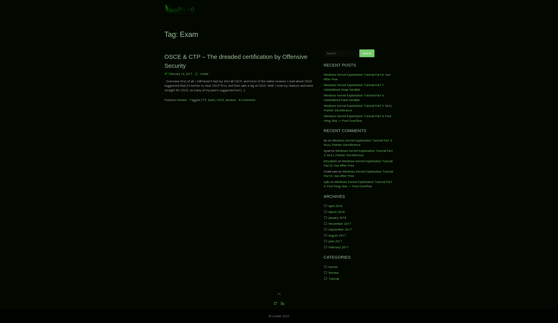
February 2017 (338, 247)
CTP (203, 100)
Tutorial (333, 279)
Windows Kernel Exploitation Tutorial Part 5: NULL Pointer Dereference (358, 108)
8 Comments (247, 100)
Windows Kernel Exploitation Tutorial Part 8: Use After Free (357, 77)
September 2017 (340, 229)
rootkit (204, 74)
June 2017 (335, 241)
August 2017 (337, 235)
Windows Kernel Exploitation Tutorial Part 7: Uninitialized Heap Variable (354, 87)
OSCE (220, 100)
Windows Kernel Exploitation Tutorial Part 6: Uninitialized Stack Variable (354, 97)
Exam (211, 100)
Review (182, 100)
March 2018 (336, 212)
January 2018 (337, 218)
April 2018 (335, 206)
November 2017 (339, 224)
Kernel (332, 267)
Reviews (231, 100)
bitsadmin (330, 161)
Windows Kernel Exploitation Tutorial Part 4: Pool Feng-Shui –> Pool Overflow (357, 118)
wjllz (327, 182)
